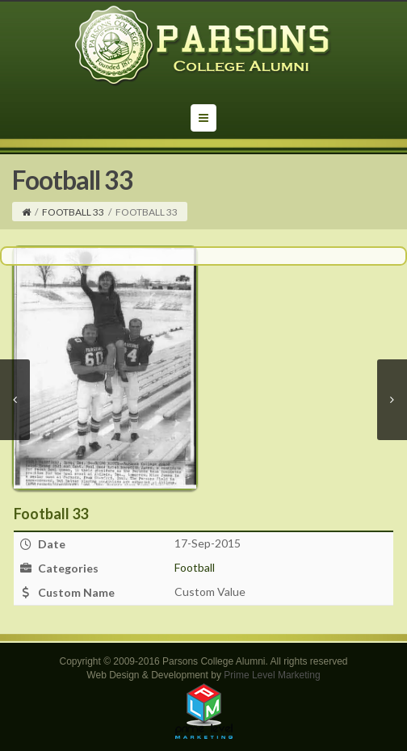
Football (194, 567)
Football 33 (73, 212)
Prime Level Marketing (272, 675)
